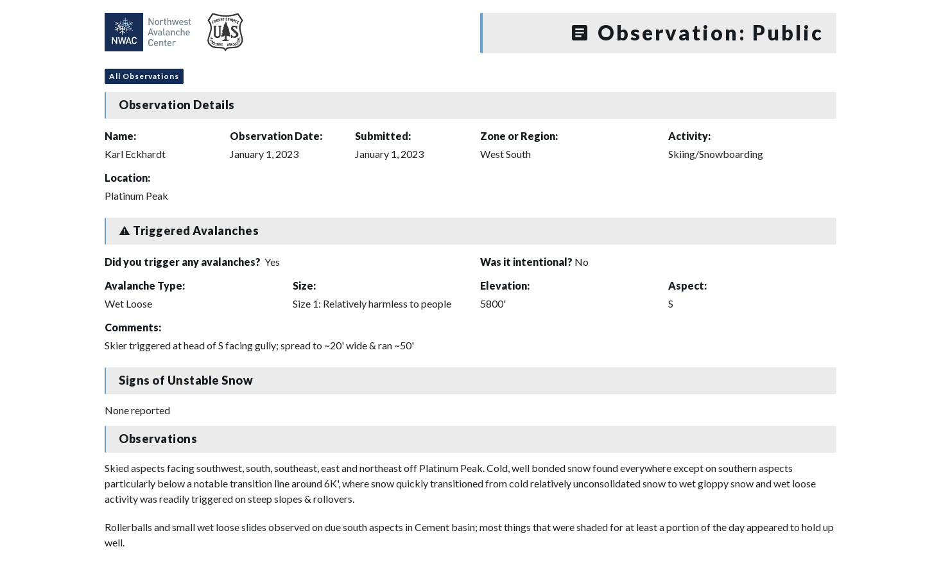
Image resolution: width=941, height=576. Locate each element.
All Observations (144, 76)
